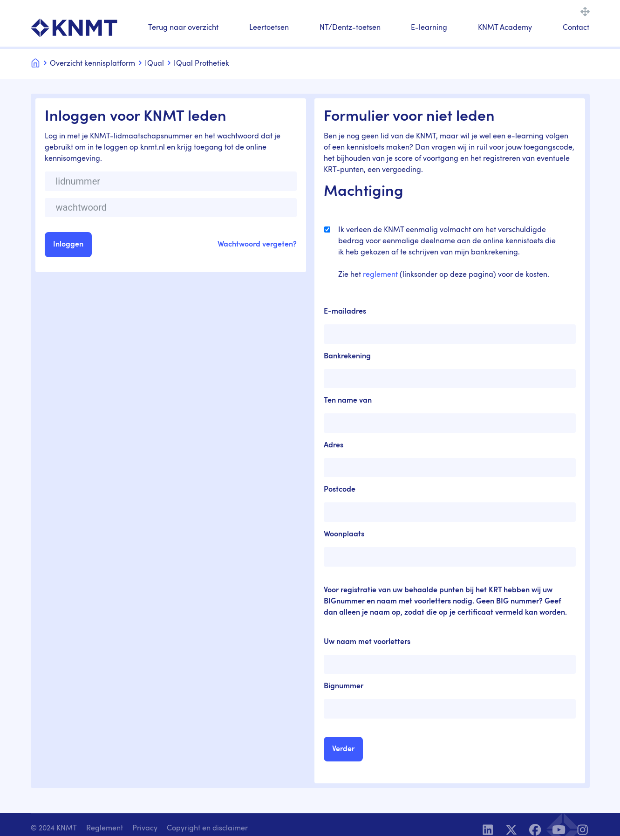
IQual (154, 64)
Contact (576, 28)
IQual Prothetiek (201, 64)
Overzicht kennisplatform (92, 64)
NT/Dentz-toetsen (350, 28)
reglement (380, 275)
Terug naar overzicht (183, 28)
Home (35, 62)
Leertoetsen (269, 28)
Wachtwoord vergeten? (257, 244)
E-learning (429, 28)
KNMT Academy (505, 28)
